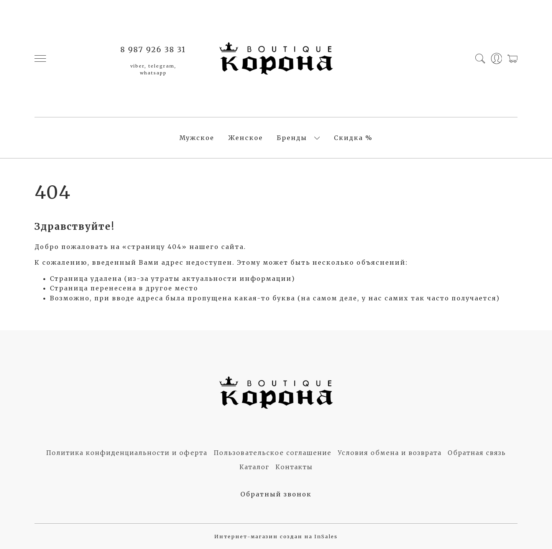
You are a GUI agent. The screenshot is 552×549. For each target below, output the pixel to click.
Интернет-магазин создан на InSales (276, 536)
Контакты (294, 467)
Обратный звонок (276, 494)
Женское (245, 138)
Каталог (254, 467)
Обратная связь (477, 453)
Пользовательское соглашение (273, 453)
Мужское (196, 138)
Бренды (292, 138)
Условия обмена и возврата (390, 453)
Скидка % (353, 138)
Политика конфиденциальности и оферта (126, 453)
